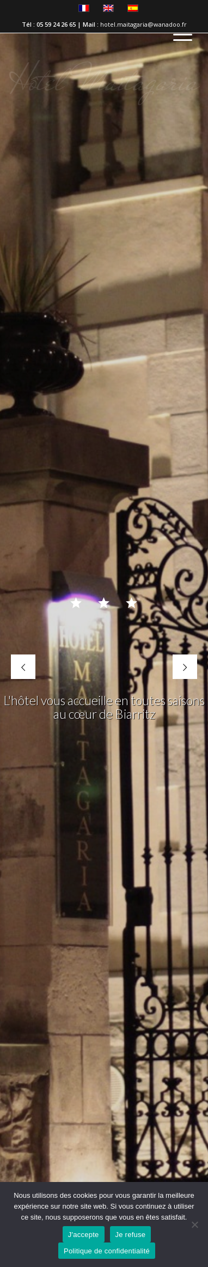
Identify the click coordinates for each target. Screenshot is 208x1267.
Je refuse (130, 1234)
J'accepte (83, 1234)
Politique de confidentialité (107, 1251)
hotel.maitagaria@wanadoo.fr (143, 24)
